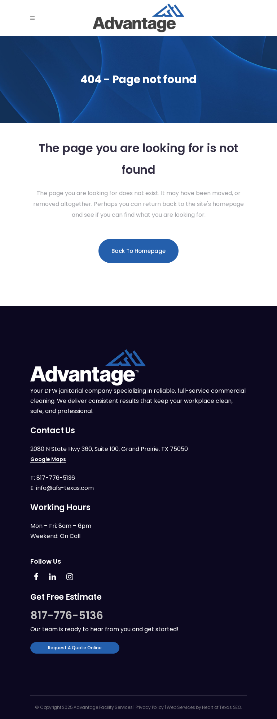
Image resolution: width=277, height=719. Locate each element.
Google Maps (48, 459)
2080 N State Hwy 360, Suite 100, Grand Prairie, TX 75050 (109, 449)
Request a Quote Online (75, 648)
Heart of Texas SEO (221, 707)
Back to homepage (138, 251)
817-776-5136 (55, 478)
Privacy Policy (150, 707)
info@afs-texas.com (65, 488)
